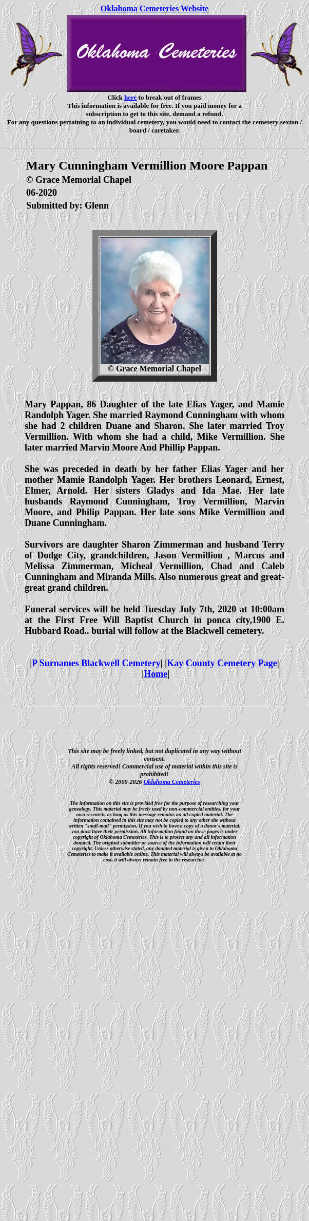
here (130, 97)
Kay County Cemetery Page (222, 663)
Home (155, 674)
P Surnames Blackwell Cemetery (96, 663)
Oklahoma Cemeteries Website (154, 8)
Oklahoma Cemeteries (172, 781)
